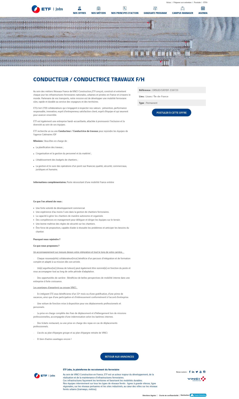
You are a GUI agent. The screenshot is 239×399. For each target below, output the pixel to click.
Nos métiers (98, 12)
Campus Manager (182, 12)
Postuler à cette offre (172, 112)
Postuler (197, 2)
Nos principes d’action (124, 12)
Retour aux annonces (119, 356)
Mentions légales (149, 395)
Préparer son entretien (183, 2)
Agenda (202, 12)
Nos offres (79, 12)
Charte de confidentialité (168, 395)
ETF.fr (205, 2)
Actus (168, 2)
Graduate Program (155, 12)
